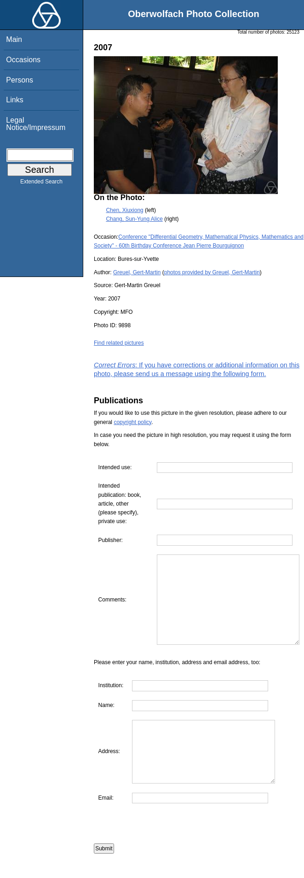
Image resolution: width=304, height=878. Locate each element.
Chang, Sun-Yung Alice (134, 219)
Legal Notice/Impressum (35, 123)
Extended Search (41, 183)
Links (14, 100)
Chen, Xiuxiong (124, 210)
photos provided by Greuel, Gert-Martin (212, 272)
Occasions (23, 60)
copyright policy (132, 422)
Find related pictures (119, 343)
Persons (19, 80)
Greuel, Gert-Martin (137, 272)
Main (14, 39)
